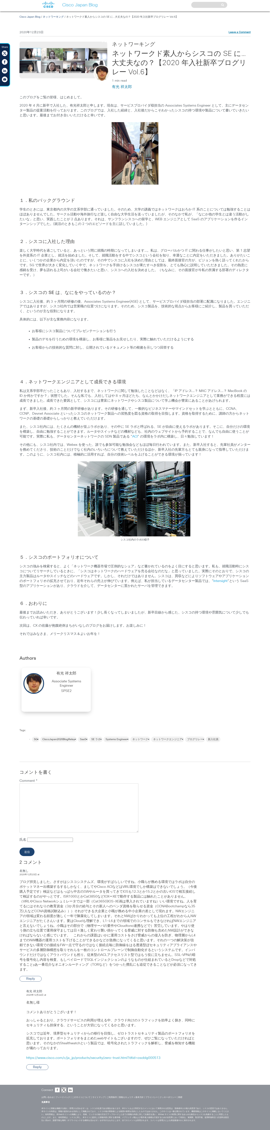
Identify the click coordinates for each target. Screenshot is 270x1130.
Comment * (28, 781)
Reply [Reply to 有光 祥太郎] (37, 1067)
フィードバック (63, 1097)
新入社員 (213, 739)
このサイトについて (81, 1097)
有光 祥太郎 (122, 87)
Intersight (220, 581)
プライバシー (152, 1097)
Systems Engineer (116, 739)
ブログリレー (195, 739)
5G (35, 739)
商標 (180, 1097)
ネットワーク (140, 739)
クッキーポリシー (168, 1097)
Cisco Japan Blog (30, 17)
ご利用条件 (112, 1097)
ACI (135, 436)
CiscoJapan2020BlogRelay (58, 739)
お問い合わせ (47, 1097)
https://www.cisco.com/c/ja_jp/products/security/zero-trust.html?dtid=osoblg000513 (93, 1058)
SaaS (83, 739)
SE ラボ (95, 739)
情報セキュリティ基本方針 (131, 1097)
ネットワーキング (53, 17)
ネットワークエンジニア (167, 739)
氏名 (23, 839)
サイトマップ (98, 1097)
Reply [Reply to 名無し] (30, 978)
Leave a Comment (239, 32)
